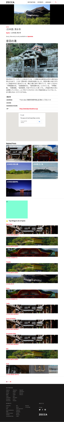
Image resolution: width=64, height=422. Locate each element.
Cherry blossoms (19, 408)
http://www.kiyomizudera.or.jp (28, 109)
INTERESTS (40, 2)
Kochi (14, 399)
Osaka (14, 394)
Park (7, 408)
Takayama (15, 390)
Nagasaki (21, 390)
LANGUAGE (48, 2)
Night (7, 411)
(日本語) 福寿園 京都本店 (12, 374)
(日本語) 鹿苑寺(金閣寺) (12, 246)
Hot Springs (27, 407)
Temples (8, 262)
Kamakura (8, 399)
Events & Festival (10, 318)
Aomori (7, 391)
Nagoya (14, 391)
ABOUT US (41, 403)
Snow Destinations (10, 410)
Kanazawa (8, 400)
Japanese (30, 36)
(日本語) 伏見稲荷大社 (11, 257)
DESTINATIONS (31, 2)
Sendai (7, 393)
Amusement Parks (11, 334)
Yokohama (8, 397)
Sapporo (8, 390)
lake (7, 349)
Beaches (27, 405)
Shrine (7, 288)
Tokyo (7, 396)
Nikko (7, 394)
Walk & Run (9, 224)
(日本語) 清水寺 (10, 284)
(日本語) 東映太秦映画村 (12, 235)
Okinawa (21, 394)
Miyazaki (21, 393)
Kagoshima (21, 391)
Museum (18, 414)
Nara (14, 396)
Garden (17, 413)
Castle (7, 303)
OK (39, 121)
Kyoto (7, 27)
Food (7, 364)
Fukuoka (14, 400)
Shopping (18, 411)
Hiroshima (15, 397)
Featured (18, 410)
